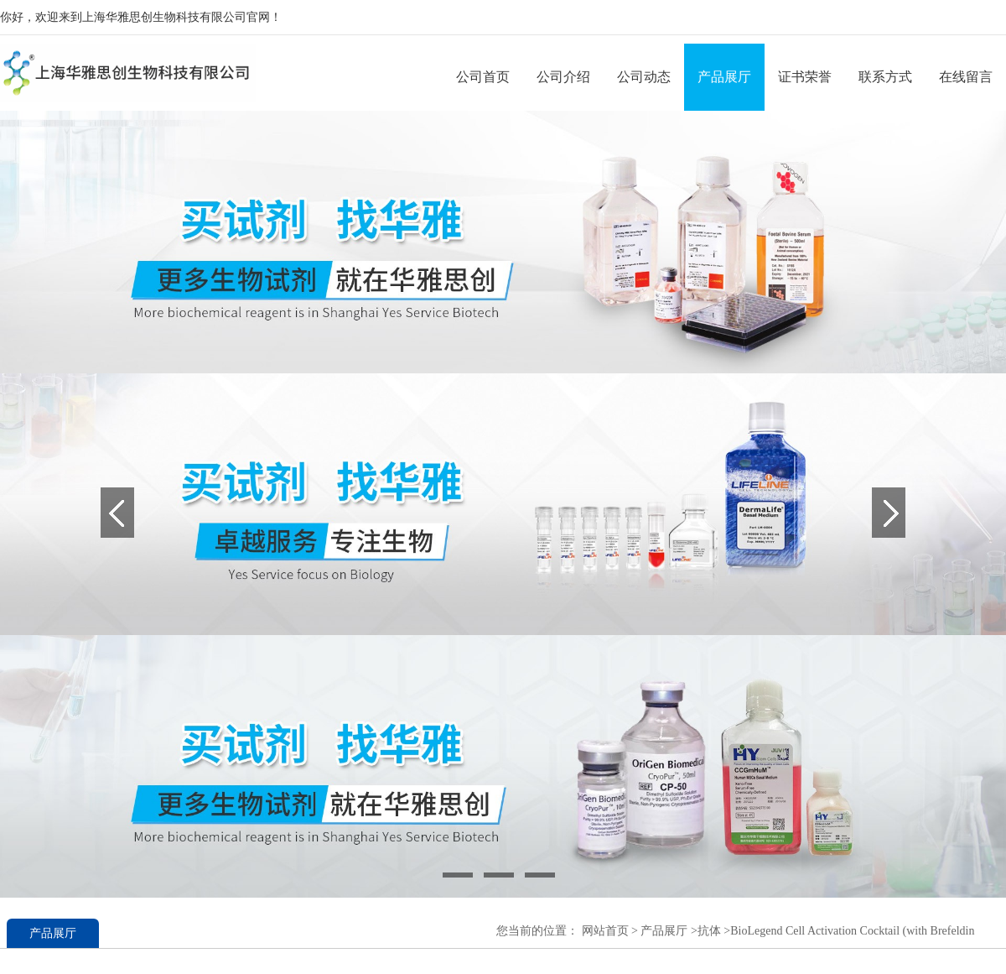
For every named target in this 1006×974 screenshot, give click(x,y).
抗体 (709, 931)
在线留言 (966, 77)
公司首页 (483, 77)
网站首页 (605, 931)
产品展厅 (724, 77)
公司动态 (644, 77)
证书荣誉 (805, 77)
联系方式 (885, 77)
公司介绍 (563, 77)
